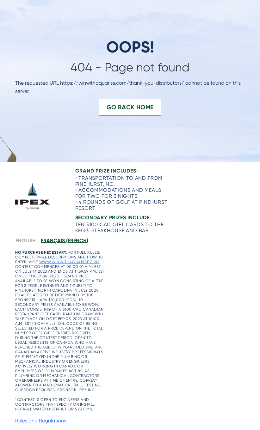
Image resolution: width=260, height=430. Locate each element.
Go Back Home (130, 107)
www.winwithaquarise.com (69, 262)
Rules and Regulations (40, 421)
